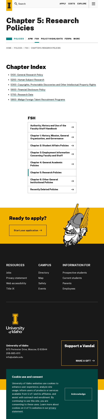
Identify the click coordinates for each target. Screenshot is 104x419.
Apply (63, 4)
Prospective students (75, 272)
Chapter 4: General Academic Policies (46, 164)
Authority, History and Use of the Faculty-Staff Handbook (48, 127)
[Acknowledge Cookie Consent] (78, 394)
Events (42, 288)
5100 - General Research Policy (27, 74)
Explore (81, 4)
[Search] (15, 4)
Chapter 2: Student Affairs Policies (49, 145)
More (78, 39)
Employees (69, 288)
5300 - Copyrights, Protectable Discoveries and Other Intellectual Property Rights (54, 84)
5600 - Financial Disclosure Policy (28, 89)
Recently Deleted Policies (44, 189)
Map (40, 278)
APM (30, 39)
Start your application (26, 230)
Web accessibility (16, 283)
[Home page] (9, 5)
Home (8, 48)
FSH (37, 39)
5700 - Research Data (22, 94)
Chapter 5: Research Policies (46, 172)
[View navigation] (93, 4)
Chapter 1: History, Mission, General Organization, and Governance (49, 137)
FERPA (68, 39)
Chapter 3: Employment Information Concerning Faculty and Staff (50, 154)
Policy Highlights (52, 39)
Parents (67, 283)
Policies (19, 39)
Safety (42, 283)
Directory (43, 272)
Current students (72, 278)
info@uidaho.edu (14, 357)
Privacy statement (16, 278)
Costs (71, 4)
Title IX (10, 288)
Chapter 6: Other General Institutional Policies (44, 181)
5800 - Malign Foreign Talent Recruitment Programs (38, 99)
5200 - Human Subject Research (28, 79)
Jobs (8, 272)
